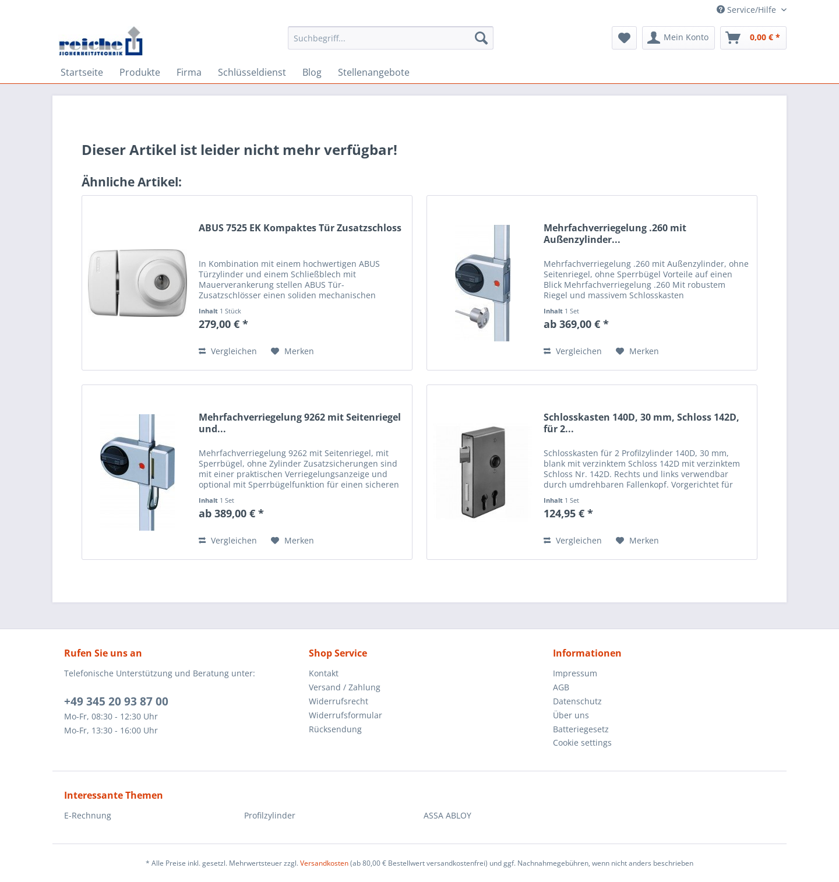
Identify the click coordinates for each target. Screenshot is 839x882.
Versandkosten (324, 863)
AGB (561, 687)
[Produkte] (139, 72)
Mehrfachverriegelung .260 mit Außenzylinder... (615, 233)
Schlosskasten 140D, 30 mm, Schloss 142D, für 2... (641, 423)
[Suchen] (481, 38)
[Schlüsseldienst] (252, 72)
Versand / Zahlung (344, 687)
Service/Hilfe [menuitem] (747, 9)
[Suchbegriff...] (390, 38)
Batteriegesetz (581, 729)
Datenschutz (577, 701)
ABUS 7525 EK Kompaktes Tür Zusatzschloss (300, 228)
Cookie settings (582, 742)
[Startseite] (81, 72)
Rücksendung (335, 729)
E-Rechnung (87, 815)
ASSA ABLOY (447, 815)
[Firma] (189, 72)
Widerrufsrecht (338, 701)
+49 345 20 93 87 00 (116, 701)
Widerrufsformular (345, 715)
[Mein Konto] (678, 38)
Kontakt (324, 673)
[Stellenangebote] (374, 72)
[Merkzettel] (624, 38)
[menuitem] (390, 43)
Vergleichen (228, 351)
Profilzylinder (269, 815)
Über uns (571, 715)
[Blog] (312, 72)
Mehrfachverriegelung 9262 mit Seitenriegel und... (300, 423)
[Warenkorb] (753, 38)
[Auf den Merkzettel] (292, 351)
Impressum (575, 673)
